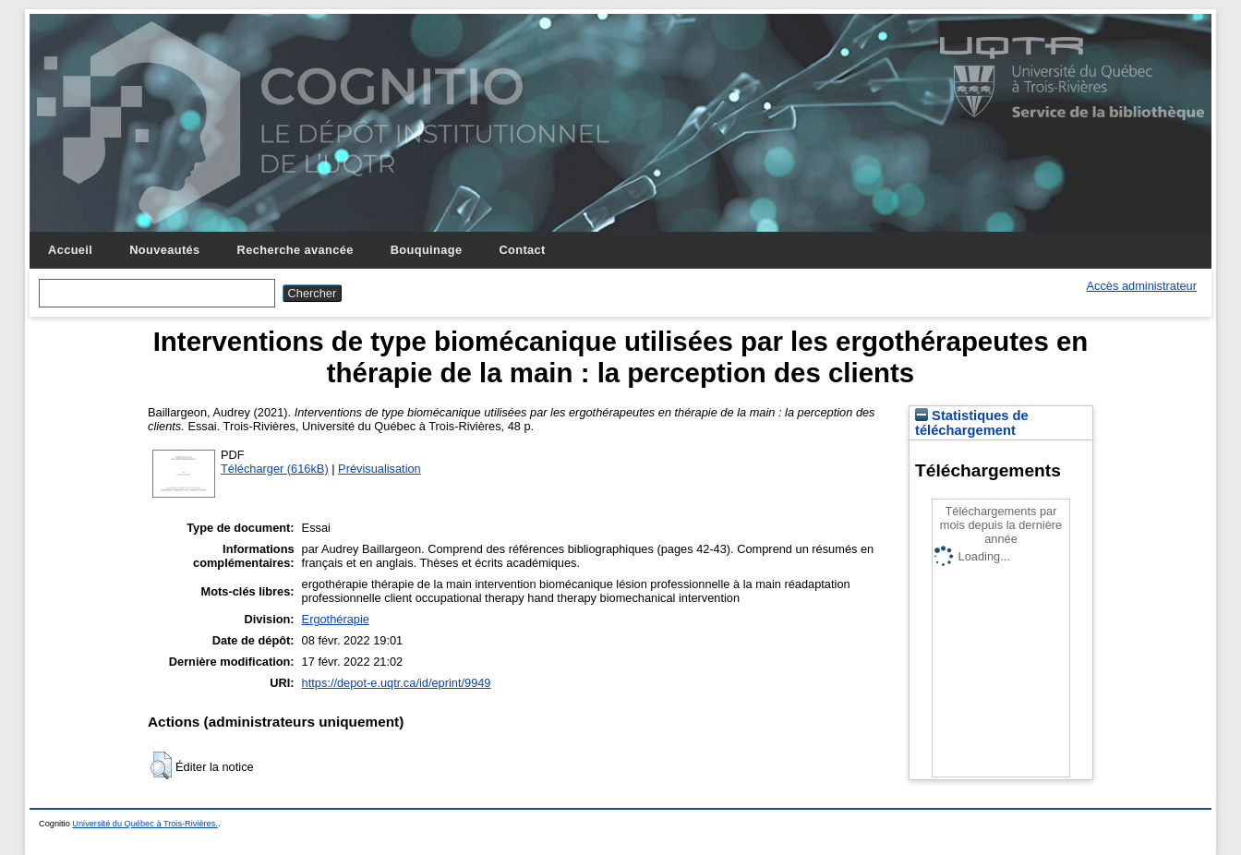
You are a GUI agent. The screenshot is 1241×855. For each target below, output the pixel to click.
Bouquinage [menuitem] (427, 250)
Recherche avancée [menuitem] (295, 250)
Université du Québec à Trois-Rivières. (145, 823)
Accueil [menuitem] (70, 250)
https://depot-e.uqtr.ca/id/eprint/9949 (396, 683)
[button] (161, 765)
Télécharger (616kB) (275, 469)
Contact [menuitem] (522, 250)
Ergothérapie (335, 619)
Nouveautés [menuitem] (164, 250)
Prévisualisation (379, 469)
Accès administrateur (1142, 286)
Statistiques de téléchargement (972, 423)
